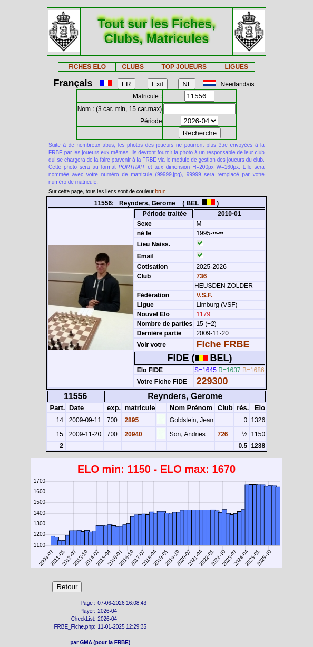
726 (222, 434)
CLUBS (133, 67)
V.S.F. (204, 295)
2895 (131, 420)
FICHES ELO (87, 67)
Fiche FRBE (222, 344)
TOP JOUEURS (184, 67)
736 (200, 276)
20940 (132, 434)
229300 (212, 381)
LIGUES (236, 67)
